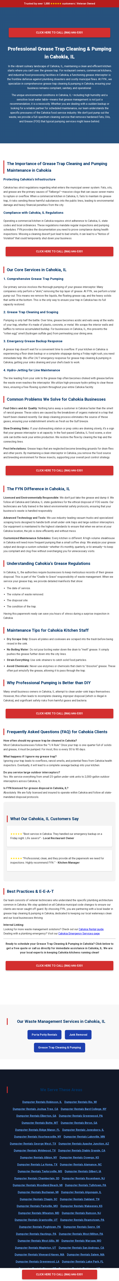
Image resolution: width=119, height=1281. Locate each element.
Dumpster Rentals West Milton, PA (81, 1234)
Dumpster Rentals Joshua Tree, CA (35, 1109)
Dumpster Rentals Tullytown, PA (85, 1185)
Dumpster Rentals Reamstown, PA (82, 1220)
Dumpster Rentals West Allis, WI (38, 1240)
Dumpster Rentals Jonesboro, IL (83, 1129)
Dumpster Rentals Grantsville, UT (36, 1220)
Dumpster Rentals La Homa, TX (37, 1164)
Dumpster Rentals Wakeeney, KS (81, 1206)
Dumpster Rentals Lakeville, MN (84, 1136)
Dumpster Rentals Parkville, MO (37, 1206)
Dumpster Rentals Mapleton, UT (35, 1247)
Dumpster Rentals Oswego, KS (79, 1157)
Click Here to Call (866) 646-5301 (59, 32)
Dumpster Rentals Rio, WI (80, 1102)
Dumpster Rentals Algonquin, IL (81, 1192)
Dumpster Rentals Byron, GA (79, 1122)
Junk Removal (78, 1034)
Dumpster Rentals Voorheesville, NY (37, 1136)
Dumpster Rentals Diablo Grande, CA (81, 1150)
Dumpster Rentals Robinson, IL (42, 1102)
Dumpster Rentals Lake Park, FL (82, 1261)
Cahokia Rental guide (91, 929)
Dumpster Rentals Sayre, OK (82, 1227)
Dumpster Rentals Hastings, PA (36, 1234)
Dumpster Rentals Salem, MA (85, 1254)
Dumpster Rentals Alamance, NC (81, 1164)
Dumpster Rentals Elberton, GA (36, 1115)
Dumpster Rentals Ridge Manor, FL (37, 1129)
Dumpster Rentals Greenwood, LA (37, 1261)
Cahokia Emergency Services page (79, 933)
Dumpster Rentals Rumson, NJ (81, 1213)
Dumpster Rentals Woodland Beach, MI (37, 1185)
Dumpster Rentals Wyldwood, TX (35, 1150)
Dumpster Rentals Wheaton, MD (38, 1213)
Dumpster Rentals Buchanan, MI (38, 1192)
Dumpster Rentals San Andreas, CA (81, 1247)
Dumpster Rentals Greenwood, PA (81, 1115)
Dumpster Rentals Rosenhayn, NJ (83, 1178)
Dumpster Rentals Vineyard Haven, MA (39, 1254)
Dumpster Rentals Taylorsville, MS (40, 1171)
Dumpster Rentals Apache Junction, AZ (84, 1143)
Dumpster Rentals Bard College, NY (83, 1109)
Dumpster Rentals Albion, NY (38, 1157)
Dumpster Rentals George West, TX (33, 1143)
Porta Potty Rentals (44, 1034)
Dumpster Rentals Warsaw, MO (81, 1240)
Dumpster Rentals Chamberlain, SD (36, 1178)
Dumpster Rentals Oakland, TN (79, 1199)
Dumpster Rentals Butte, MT (40, 1122)
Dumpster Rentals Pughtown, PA (40, 1227)
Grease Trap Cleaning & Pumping (59, 1047)
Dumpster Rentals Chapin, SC (38, 1199)
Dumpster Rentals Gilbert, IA (83, 1171)
